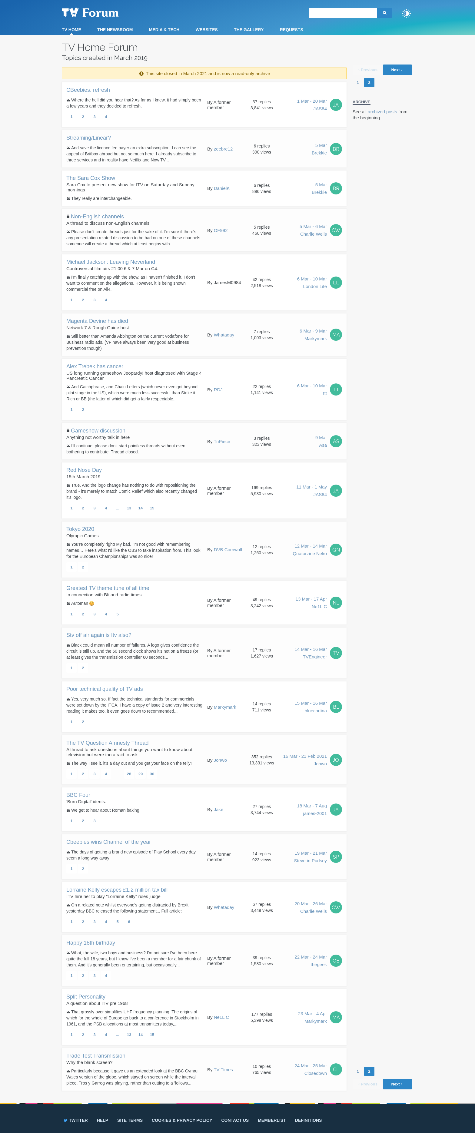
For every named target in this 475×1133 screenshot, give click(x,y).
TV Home (71, 29)
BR (336, 149)
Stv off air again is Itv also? (98, 635)
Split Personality (85, 997)
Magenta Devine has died (97, 321)
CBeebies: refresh (88, 90)
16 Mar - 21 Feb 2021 (305, 760)
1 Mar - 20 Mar (312, 105)
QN (336, 550)
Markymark (225, 707)
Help (102, 1120)
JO (336, 760)
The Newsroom (115, 29)
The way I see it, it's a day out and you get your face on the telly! (131, 763)
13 (129, 508)
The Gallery (249, 29)
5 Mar (319, 150)
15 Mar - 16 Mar (310, 707)
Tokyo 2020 (80, 529)
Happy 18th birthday (90, 943)
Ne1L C (221, 1017)
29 (140, 774)
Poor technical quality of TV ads (104, 689)
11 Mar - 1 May (311, 491)
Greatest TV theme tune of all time (107, 588)
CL (336, 1069)
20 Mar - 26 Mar (310, 908)
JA (336, 105)
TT (336, 390)
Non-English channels (97, 217)
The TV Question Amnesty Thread (107, 743)
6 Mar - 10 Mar (312, 283)
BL (336, 707)
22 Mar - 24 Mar (310, 961)
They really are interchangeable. (101, 198)
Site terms (130, 1120)
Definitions (308, 1120)
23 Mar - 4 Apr (312, 1018)
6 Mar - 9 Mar (313, 335)
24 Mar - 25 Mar (310, 1070)
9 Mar (321, 442)
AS (336, 441)
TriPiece (222, 441)
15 (152, 508)
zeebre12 (223, 148)
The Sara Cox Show (90, 178)
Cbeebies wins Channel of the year (108, 842)
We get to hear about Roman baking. (106, 810)
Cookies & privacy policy (182, 1120)
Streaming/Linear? (88, 138)
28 (129, 774)
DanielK (222, 188)
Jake (219, 809)
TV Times (223, 1069)
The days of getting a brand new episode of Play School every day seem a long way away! (131, 855)
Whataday (224, 334)
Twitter (75, 1120)
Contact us (235, 1120)
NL (336, 603)
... (117, 508)
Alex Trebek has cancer (94, 366)
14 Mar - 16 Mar (310, 654)
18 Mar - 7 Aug (312, 810)
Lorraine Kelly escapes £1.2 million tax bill (117, 890)
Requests (291, 29)
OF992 (221, 230)
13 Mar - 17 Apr (311, 603)
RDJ (218, 389)
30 (152, 774)
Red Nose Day (84, 470)
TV (336, 653)
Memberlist (272, 1120)
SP (336, 857)
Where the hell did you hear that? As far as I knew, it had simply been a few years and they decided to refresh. (133, 103)
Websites (207, 29)
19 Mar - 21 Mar (310, 857)
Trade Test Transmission (95, 1056)
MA (336, 335)
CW (336, 230)
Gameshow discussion (98, 431)
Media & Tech (164, 29)
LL (336, 283)
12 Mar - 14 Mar (310, 550)
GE (336, 961)
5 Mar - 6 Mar (313, 231)
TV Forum (100, 12)
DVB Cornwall (228, 549)
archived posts (382, 111)
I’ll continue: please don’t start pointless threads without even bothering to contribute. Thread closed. (125, 448)
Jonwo (220, 760)
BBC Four (78, 795)
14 (140, 508)
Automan (82, 603)
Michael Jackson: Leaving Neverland (110, 262)
